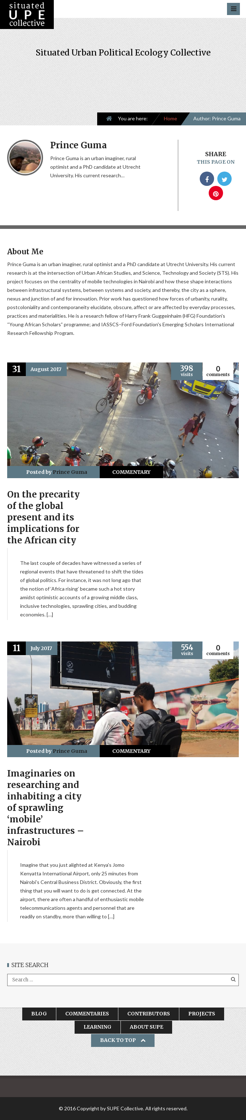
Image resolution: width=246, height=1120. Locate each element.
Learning (98, 1027)
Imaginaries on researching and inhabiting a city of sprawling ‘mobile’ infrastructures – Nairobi (45, 808)
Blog (39, 1013)
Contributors (148, 1013)
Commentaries (87, 1013)
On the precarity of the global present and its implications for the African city (43, 517)
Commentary (131, 472)
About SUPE (146, 1027)
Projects (201, 1013)
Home (170, 118)
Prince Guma (70, 472)
